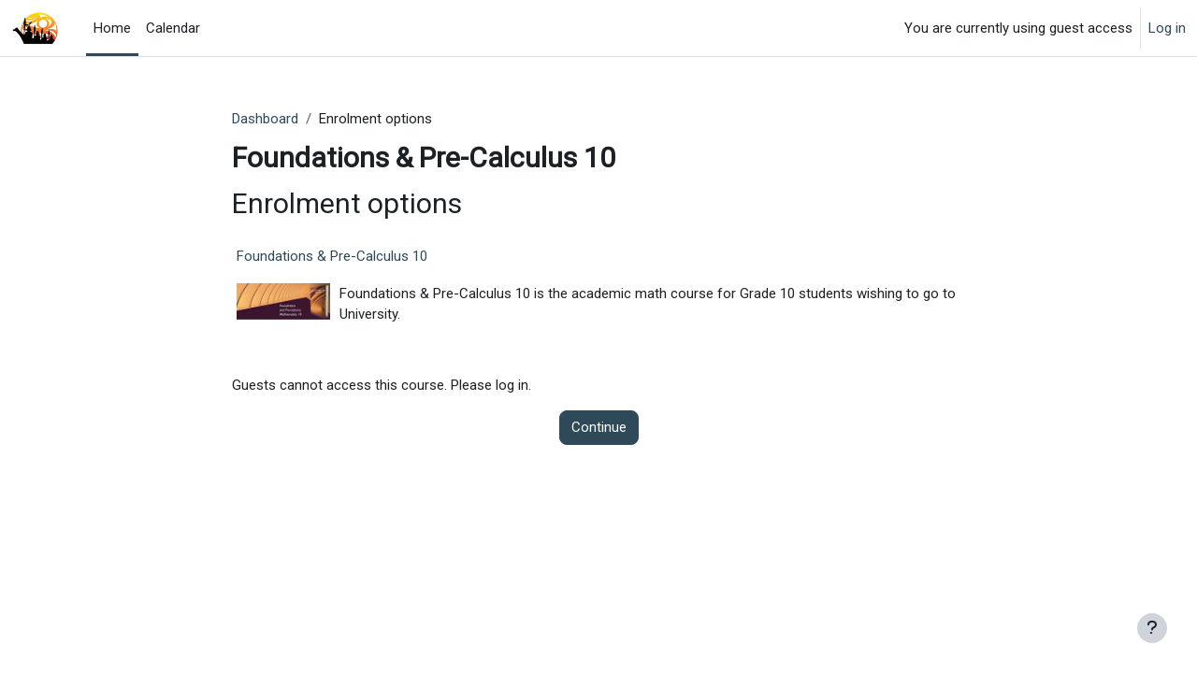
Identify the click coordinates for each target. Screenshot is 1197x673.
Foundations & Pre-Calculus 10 (332, 256)
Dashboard (265, 118)
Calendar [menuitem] (173, 28)
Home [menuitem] (112, 28)
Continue (599, 427)
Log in (1167, 28)
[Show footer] (1152, 628)
